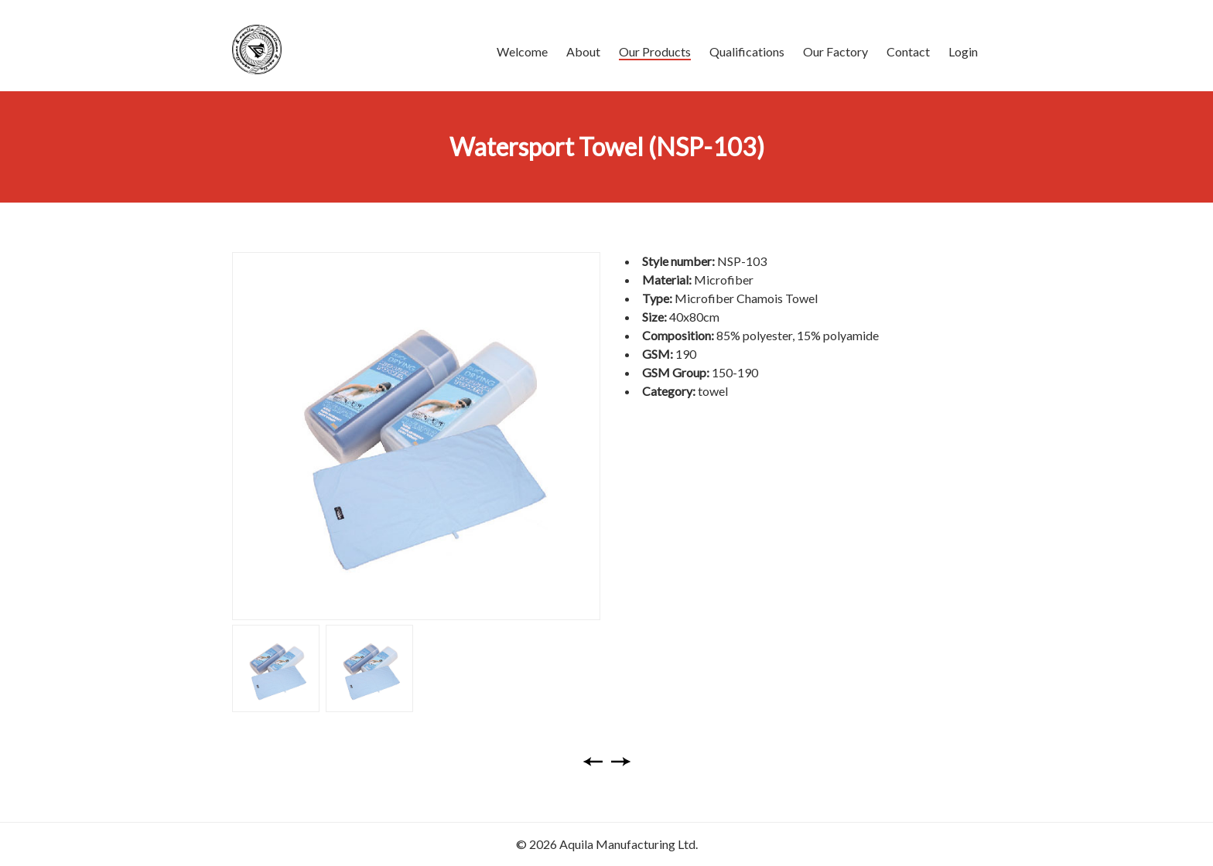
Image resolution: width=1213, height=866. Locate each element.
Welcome (522, 51)
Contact (908, 51)
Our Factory (835, 51)
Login (963, 51)
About (583, 51)
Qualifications (746, 51)
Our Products (655, 51)
